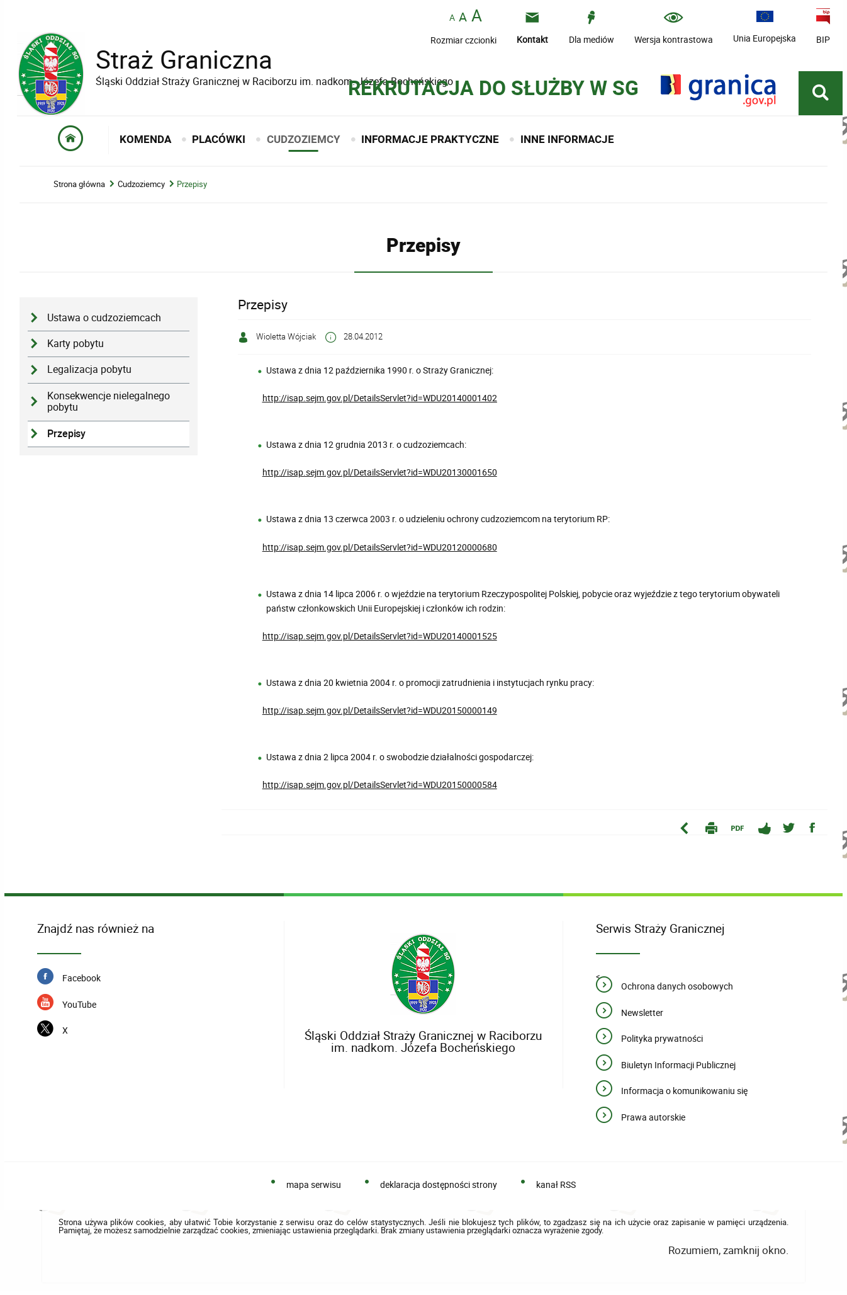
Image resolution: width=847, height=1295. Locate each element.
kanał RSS (556, 1189)
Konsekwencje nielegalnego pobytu (108, 406)
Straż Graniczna (174, 60)
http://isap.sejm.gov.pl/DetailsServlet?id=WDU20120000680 (379, 551)
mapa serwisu (313, 1189)
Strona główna (79, 189)
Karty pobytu (75, 348)
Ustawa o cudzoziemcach (104, 322)
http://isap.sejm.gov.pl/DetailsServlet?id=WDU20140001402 (379, 402)
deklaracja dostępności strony (438, 1189)
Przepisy (192, 189)
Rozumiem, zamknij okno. (728, 1254)
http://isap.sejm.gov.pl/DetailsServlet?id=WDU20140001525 (379, 640)
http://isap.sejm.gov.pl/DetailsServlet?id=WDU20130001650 (379, 476)
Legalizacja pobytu (89, 373)
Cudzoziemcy (141, 189)
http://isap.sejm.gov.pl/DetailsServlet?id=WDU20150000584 (379, 789)
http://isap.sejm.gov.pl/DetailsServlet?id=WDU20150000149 (379, 715)
